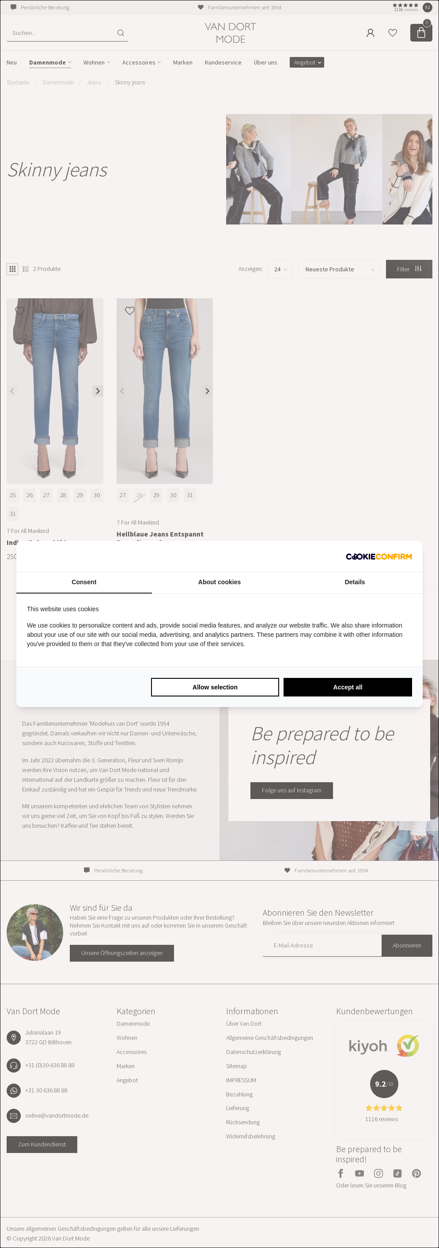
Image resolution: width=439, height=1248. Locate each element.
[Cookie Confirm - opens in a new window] (379, 556)
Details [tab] (355, 582)
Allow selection (215, 687)
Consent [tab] (84, 582)
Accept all (348, 687)
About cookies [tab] (219, 582)
